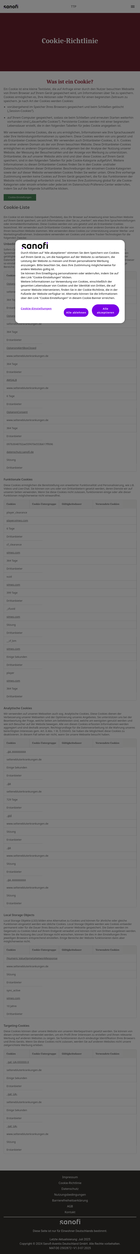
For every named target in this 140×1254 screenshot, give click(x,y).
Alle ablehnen (76, 312)
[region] (70, 281)
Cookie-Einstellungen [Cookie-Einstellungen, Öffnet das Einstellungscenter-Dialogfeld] (36, 308)
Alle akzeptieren (105, 310)
